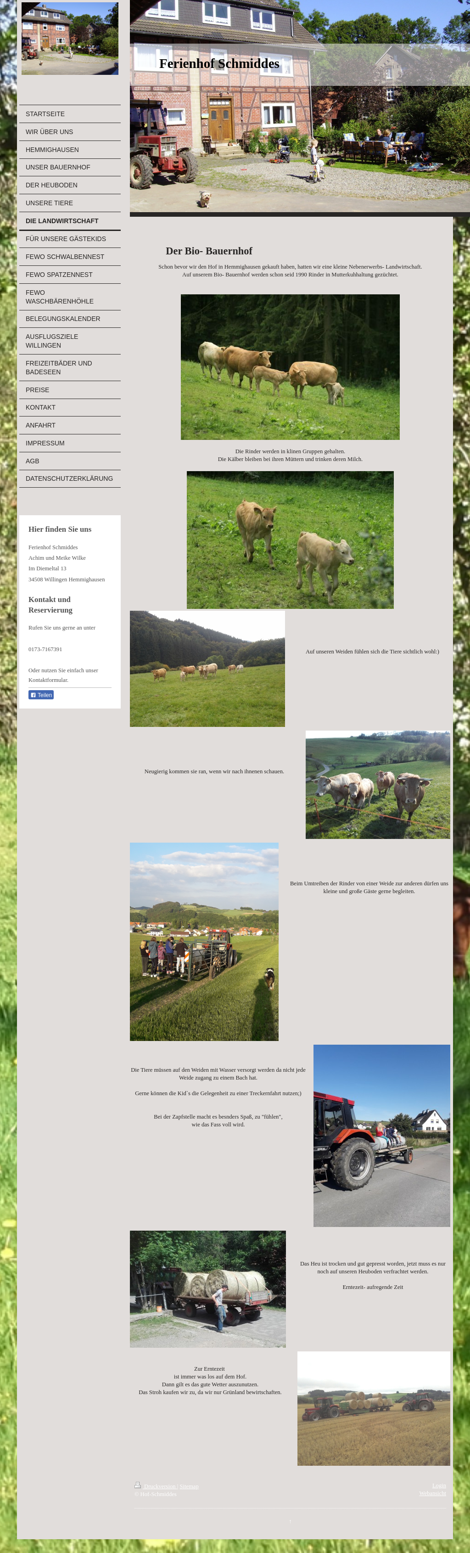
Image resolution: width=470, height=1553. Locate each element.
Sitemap (188, 1486)
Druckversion (155, 1486)
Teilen (41, 695)
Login (439, 1485)
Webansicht (433, 1493)
